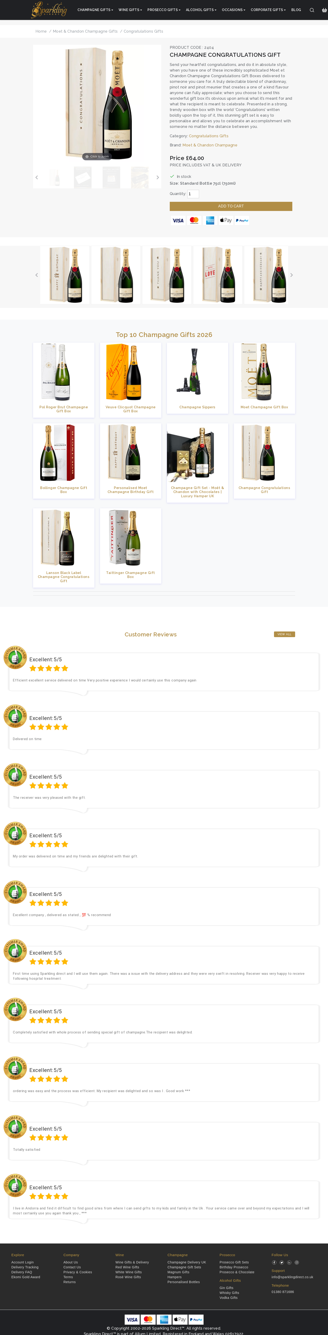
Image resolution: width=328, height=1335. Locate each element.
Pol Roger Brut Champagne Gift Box (63, 409)
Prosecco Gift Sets (234, 1262)
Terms (68, 1277)
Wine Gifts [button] (129, 10)
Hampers (175, 1277)
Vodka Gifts (229, 1298)
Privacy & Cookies (77, 1272)
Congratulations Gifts (209, 136)
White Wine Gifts (129, 1272)
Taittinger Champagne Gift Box (130, 575)
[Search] (312, 10)
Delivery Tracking (25, 1267)
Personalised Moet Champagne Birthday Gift (131, 490)
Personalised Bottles (184, 1282)
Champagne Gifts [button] (94, 10)
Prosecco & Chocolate (237, 1272)
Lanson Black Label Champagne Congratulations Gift (64, 577)
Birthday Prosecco (234, 1267)
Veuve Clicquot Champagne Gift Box (131, 409)
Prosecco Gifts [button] (162, 10)
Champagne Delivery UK (187, 1262)
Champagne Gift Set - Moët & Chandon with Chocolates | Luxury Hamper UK (197, 492)
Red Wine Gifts (127, 1267)
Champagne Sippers (197, 407)
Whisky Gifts (229, 1293)
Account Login (23, 1262)
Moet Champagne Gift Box (264, 407)
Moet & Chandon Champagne (209, 145)
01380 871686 (283, 1292)
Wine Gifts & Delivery (132, 1262)
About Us (70, 1262)
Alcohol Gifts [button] (200, 10)
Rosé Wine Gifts (128, 1277)
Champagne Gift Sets (184, 1267)
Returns (69, 1282)
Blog (296, 10)
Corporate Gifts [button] (267, 10)
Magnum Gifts (178, 1272)
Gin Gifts (226, 1288)
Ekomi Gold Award (26, 1277)
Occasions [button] (232, 10)
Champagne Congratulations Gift (264, 490)
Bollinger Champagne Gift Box (63, 490)
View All (285, 634)
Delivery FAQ (22, 1272)
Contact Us (72, 1267)
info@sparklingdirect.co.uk (292, 1277)
